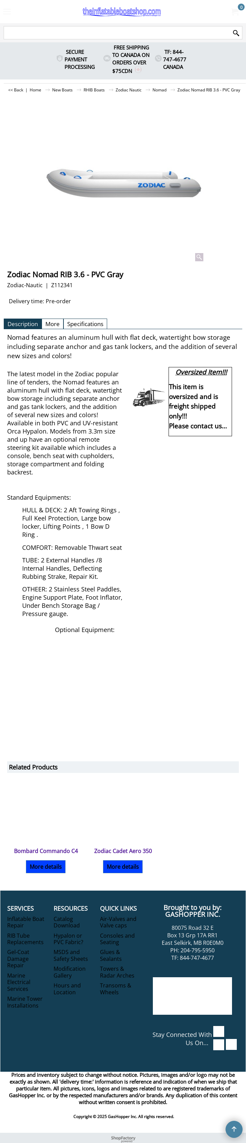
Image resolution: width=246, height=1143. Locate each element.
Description (23, 324)
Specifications (85, 324)
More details (46, 866)
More (52, 324)
